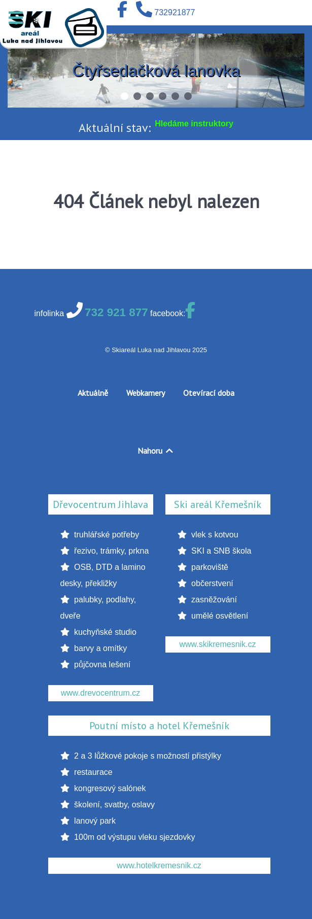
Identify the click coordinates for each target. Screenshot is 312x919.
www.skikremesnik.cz (217, 644)
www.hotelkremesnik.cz (159, 865)
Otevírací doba (208, 393)
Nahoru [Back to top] (156, 451)
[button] (124, 96)
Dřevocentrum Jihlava (100, 504)
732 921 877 (116, 312)
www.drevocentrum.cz (101, 693)
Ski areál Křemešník (217, 504)
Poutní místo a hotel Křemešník (159, 725)
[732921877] (165, 12)
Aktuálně (93, 393)
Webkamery (145, 393)
